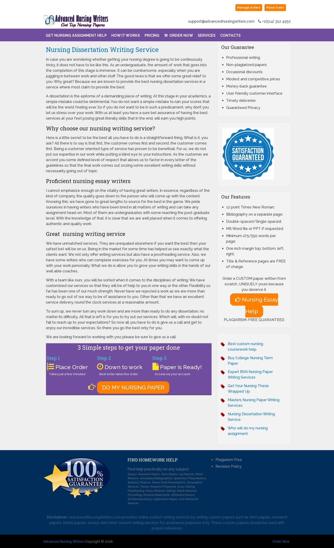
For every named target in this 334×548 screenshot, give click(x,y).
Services (207, 35)
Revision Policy (229, 466)
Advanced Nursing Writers (63, 541)
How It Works (125, 35)
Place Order (275, 7)
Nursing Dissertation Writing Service (102, 49)
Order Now (178, 35)
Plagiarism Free (229, 460)
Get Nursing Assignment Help (76, 35)
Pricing (152, 35)
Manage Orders (248, 7)
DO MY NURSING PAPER (133, 387)
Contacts (230, 35)
